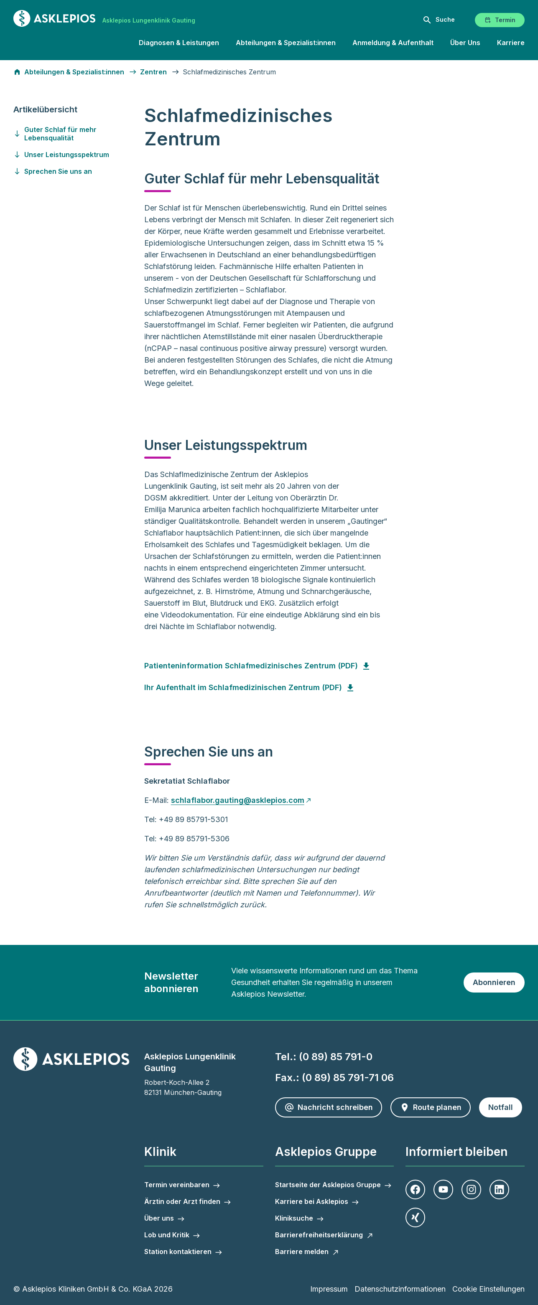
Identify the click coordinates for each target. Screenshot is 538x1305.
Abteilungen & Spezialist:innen (286, 42)
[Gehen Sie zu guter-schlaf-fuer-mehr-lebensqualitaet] (77, 133)
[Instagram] (471, 1189)
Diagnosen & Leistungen (179, 42)
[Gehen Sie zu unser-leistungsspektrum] (77, 154)
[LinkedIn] (499, 1189)
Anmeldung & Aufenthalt (392, 42)
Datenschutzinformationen (400, 1289)
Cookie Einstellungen (488, 1289)
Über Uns (465, 42)
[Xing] (415, 1217)
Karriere (511, 42)
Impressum (329, 1289)
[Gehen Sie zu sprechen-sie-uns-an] (77, 171)
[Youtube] (443, 1189)
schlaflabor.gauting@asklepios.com (237, 800)
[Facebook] (415, 1189)
